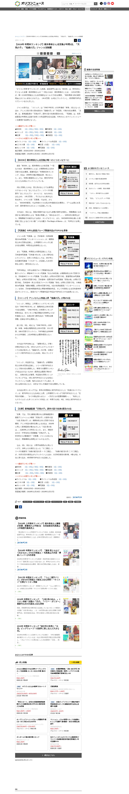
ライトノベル (57, 502)
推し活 (100, 9)
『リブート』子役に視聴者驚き (99, 213)
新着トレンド (107, 9)
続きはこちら (49, 755)
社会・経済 (68, 9)
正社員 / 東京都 (65, 707)
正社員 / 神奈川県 (31, 690)
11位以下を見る (98, 222)
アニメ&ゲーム (42, 9)
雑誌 (70, 502)
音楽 (26, 9)
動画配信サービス (52, 9)
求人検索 (76, 662)
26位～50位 (38, 129)
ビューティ (81, 9)
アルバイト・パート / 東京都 (65, 674)
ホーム (17, 36)
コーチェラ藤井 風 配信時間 (98, 179)
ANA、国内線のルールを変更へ (99, 208)
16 (58, 53)
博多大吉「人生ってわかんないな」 (100, 203)
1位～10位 (58, 129)
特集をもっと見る (99, 111)
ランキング (94, 9)
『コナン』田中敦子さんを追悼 (99, 193)
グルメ (74, 9)
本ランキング (38, 502)
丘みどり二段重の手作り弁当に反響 (100, 218)
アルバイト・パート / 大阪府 (65, 689)
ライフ (87, 9)
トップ (18, 9)
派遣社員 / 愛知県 (31, 674)
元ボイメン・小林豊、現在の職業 (99, 188)
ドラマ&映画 (32, 9)
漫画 (47, 502)
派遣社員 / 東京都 (31, 707)
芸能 (22, 9)
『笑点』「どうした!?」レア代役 (99, 198)
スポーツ (61, 9)
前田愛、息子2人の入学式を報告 (99, 183)
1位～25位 (29, 129)
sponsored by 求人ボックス (23, 760)
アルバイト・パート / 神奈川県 (31, 723)
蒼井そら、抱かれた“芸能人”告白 (99, 174)
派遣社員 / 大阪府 (65, 742)
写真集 (77, 502)
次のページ (75, 53)
